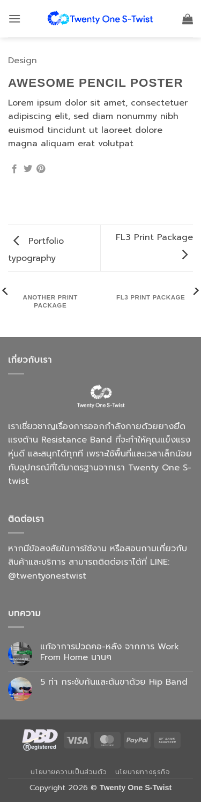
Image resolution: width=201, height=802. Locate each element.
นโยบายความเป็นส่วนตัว (69, 772)
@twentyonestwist (47, 575)
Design (22, 60)
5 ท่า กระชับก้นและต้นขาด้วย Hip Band (114, 682)
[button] (14, 18)
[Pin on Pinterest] (40, 169)
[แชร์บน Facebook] (14, 169)
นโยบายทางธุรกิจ (142, 772)
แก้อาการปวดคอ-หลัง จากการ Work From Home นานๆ (109, 652)
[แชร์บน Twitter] (28, 169)
